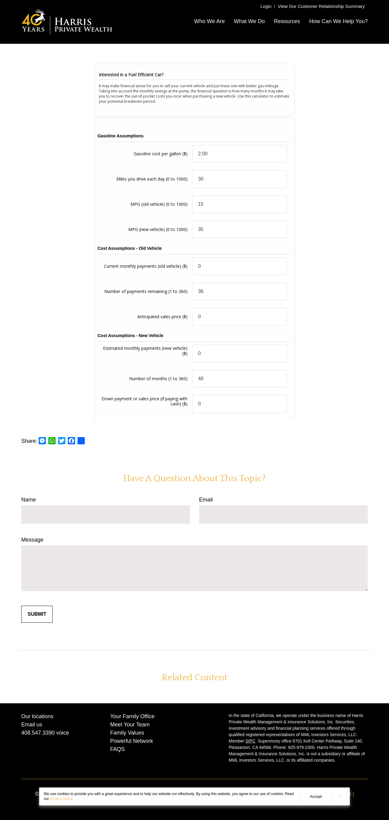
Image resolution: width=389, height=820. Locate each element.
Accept (316, 796)
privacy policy (61, 799)
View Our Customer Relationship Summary (321, 6)
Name (28, 500)
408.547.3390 (38, 733)
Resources (287, 21)
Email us (31, 725)
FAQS (117, 749)
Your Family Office (132, 716)
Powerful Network (131, 741)
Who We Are (209, 21)
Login (266, 6)
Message (32, 540)
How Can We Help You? (338, 21)
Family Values (127, 733)
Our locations (37, 716)
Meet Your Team (130, 725)
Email (206, 500)
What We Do (249, 21)
